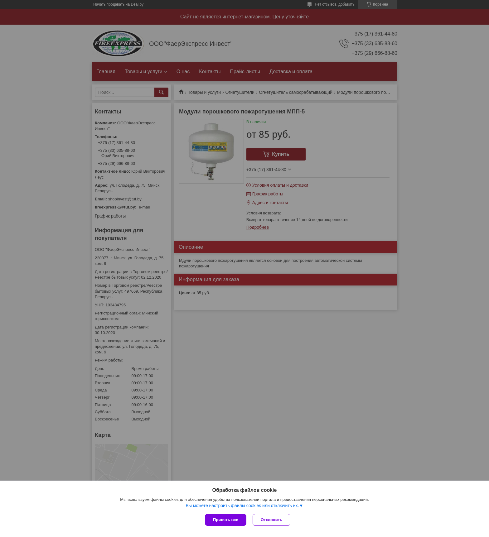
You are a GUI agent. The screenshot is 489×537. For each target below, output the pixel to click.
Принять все (225, 519)
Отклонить (271, 519)
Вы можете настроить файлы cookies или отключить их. (242, 505)
